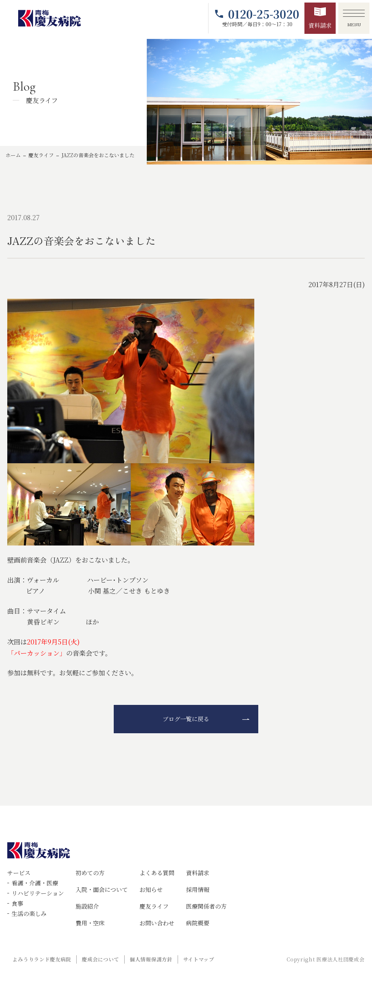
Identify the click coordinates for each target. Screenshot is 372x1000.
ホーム (13, 155)
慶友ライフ (41, 155)
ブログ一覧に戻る (186, 719)
